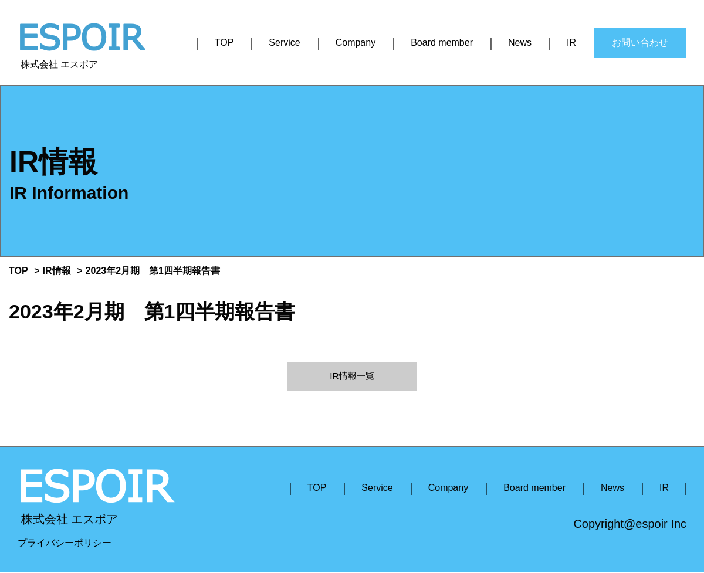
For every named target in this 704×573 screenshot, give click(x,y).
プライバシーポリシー (64, 543)
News (520, 43)
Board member (442, 43)
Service (284, 43)
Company (355, 43)
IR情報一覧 (352, 376)
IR (571, 43)
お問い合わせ (640, 43)
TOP (224, 43)
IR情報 (57, 271)
